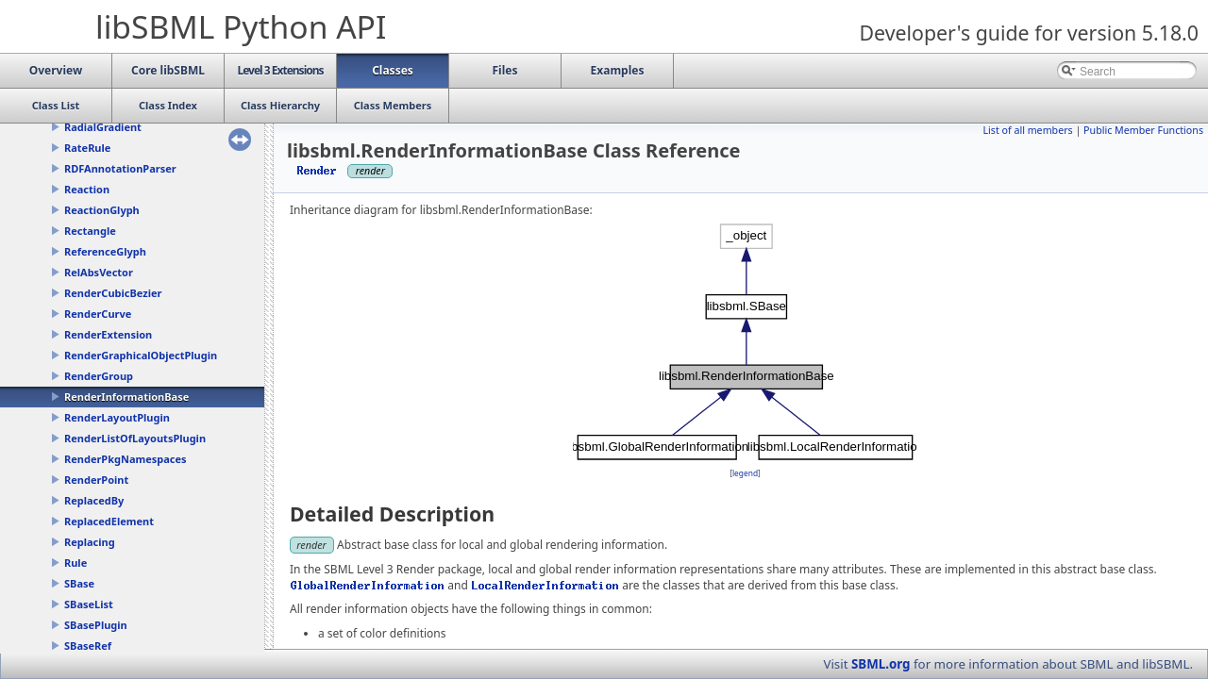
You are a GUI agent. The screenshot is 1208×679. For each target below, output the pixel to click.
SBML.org (881, 663)
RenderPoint (96, 479)
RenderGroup (98, 376)
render (311, 545)
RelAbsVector (98, 272)
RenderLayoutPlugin (117, 417)
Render (317, 170)
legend (745, 473)
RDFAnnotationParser (120, 168)
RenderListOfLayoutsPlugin (135, 438)
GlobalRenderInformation (368, 585)
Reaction (86, 189)
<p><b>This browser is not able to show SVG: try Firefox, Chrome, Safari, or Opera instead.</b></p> (745, 342)
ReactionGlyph (102, 210)
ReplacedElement (109, 521)
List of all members (1027, 130)
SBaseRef (87, 645)
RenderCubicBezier (112, 293)
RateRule (87, 148)
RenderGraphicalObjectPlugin (140, 355)
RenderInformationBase (126, 396)
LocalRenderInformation (545, 585)
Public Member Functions (1143, 130)
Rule (75, 562)
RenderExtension (108, 334)
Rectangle (90, 231)
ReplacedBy (94, 500)
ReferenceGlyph (105, 251)
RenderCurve (97, 313)
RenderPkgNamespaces (125, 459)
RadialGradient (103, 127)
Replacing (89, 542)
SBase (79, 583)
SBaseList (88, 604)
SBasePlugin (95, 625)
